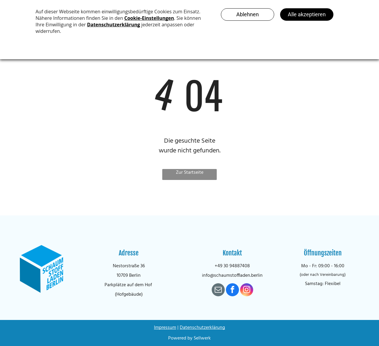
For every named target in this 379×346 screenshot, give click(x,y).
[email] (218, 290)
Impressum (165, 327)
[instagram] (246, 290)
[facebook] (232, 290)
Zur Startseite (189, 172)
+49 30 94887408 (232, 266)
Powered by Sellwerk (189, 338)
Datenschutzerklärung (202, 327)
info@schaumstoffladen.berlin (232, 275)
